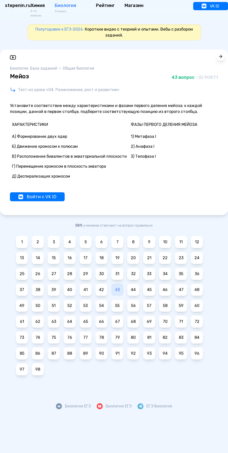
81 (149, 337)
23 (181, 257)
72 (197, 321)
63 (53, 321)
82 (165, 337)
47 (181, 289)
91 (117, 353)
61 (22, 321)
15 (54, 257)
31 (117, 273)
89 (85, 353)
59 (181, 305)
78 (101, 337)
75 (53, 337)
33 (149, 273)
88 (69, 353)
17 (86, 257)
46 (165, 289)
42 (101, 289)
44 (133, 289)
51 (54, 305)
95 (181, 353)
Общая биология (78, 68)
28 (69, 273)
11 (181, 242)
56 (133, 305)
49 (21, 305)
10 (165, 242)
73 (22, 337)
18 (101, 257)
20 (133, 257)
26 (37, 273)
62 (37, 321)
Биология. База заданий (34, 68)
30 (101, 273)
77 (85, 337)
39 (53, 289)
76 (69, 337)
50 (38, 305)
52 (69, 305)
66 (101, 321)
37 (22, 289)
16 (70, 257)
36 (197, 273)
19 (117, 257)
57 (149, 305)
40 (69, 289)
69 (149, 321)
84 (196, 337)
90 (101, 353)
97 (22, 369)
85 (22, 353)
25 (22, 273)
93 (149, 353)
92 (133, 353)
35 (181, 273)
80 (133, 337)
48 (196, 289)
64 (69, 321)
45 (149, 289)
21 (149, 257)
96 (196, 353)
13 (22, 257)
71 (181, 321)
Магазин (134, 5)
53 (85, 305)
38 (38, 289)
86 (37, 353)
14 (38, 257)
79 (117, 337)
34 (165, 273)
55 (117, 305)
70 (165, 321)
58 (165, 305)
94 (165, 353)
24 (196, 257)
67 (117, 321)
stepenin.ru (18, 5)
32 (133, 273)
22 (165, 257)
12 (197, 242)
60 (196, 305)
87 (53, 353)
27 (53, 273)
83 (181, 337)
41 (86, 289)
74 (38, 337)
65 (85, 321)
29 (85, 273)
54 (101, 305)
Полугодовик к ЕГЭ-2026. (59, 29)
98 (37, 369)
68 (133, 321)
